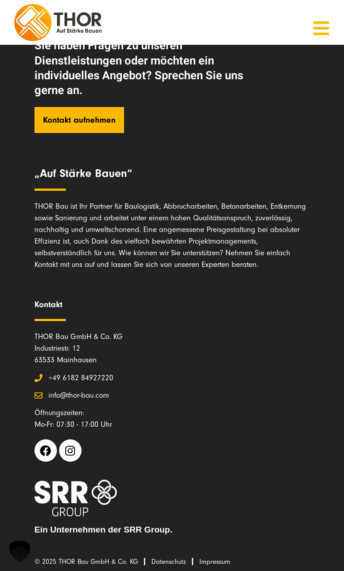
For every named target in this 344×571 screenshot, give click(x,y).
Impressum (214, 562)
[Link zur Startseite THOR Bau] (58, 22)
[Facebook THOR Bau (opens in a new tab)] (45, 450)
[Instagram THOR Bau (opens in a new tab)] (70, 450)
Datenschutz (168, 562)
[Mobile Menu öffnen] (321, 28)
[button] (19, 551)
